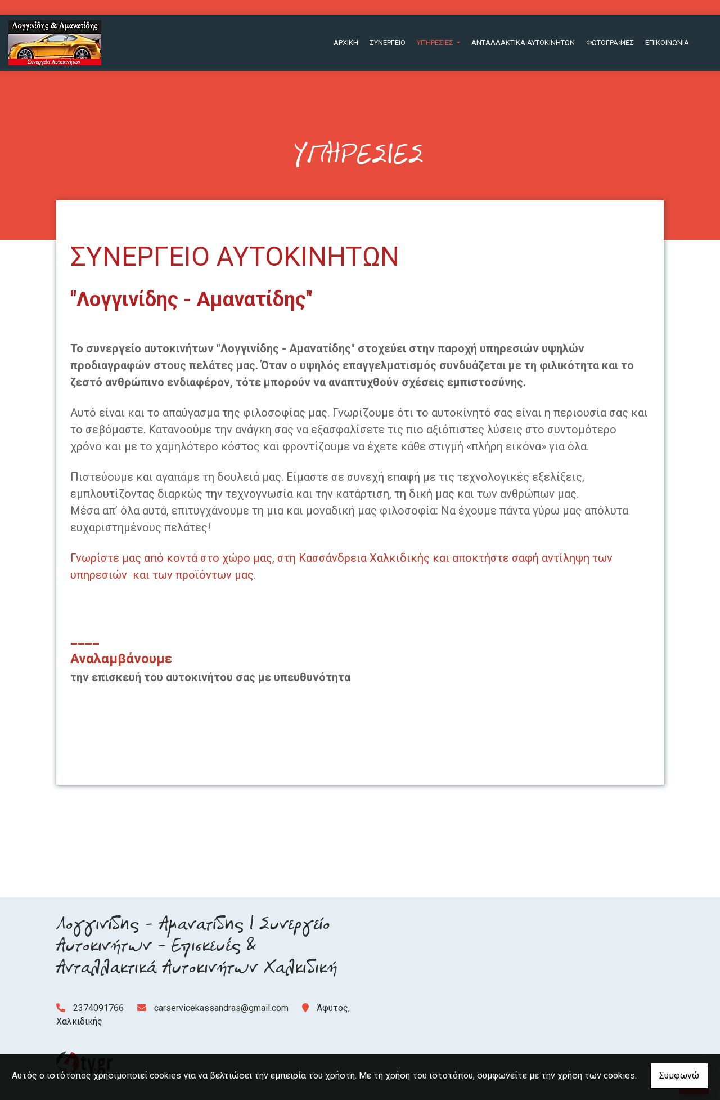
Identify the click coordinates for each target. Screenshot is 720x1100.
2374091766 (98, 1008)
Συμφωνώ (679, 1075)
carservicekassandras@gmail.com (221, 1008)
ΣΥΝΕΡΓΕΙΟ (388, 42)
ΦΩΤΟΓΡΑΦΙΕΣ (610, 42)
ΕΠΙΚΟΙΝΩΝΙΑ (667, 42)
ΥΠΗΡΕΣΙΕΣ (436, 42)
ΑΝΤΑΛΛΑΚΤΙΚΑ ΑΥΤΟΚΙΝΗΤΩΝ (523, 42)
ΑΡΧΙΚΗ (346, 42)
